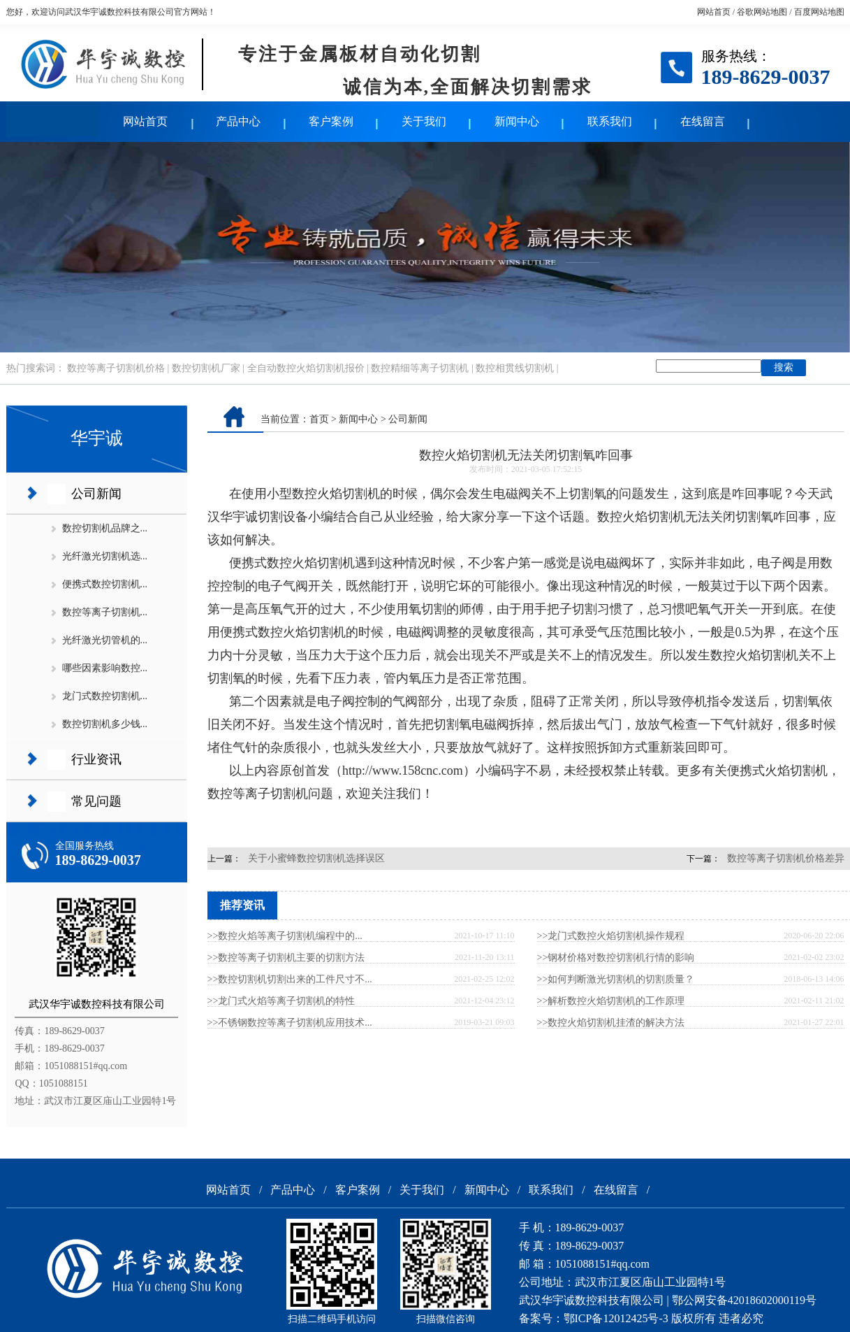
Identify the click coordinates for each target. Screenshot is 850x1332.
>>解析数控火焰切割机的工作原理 (611, 1001)
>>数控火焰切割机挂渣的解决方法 (611, 1022)
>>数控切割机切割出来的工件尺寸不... (289, 979)
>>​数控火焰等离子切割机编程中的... (284, 936)
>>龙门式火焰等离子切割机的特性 (281, 1001)
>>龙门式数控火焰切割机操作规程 (611, 936)
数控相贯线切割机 (515, 368)
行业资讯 (96, 759)
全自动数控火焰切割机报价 (306, 368)
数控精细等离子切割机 (420, 368)
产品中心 (238, 121)
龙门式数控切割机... (105, 696)
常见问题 (96, 801)
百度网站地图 (819, 12)
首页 (319, 419)
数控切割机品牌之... (105, 528)
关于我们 (424, 121)
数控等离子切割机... (105, 612)
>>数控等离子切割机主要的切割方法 (286, 957)
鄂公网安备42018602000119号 (744, 1300)
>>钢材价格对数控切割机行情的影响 (616, 957)
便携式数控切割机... (105, 584)
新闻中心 (516, 121)
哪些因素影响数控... (105, 668)
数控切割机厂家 (206, 368)
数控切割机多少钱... (105, 724)
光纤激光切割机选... (105, 556)
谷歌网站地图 (762, 12)
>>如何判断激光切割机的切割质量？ (616, 979)
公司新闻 (96, 494)
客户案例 (331, 121)
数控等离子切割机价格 (116, 368)
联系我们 (609, 121)
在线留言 (702, 121)
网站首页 (714, 12)
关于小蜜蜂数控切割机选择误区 (316, 858)
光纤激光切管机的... (105, 640)
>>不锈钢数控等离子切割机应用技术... (289, 1022)
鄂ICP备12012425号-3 (616, 1318)
